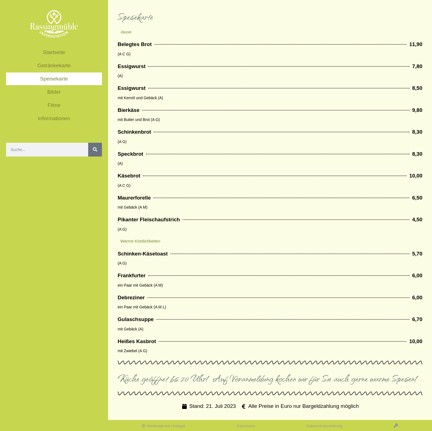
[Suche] (95, 150)
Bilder (54, 92)
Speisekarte (54, 79)
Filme (54, 105)
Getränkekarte (54, 65)
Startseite (54, 52)
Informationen (54, 118)
